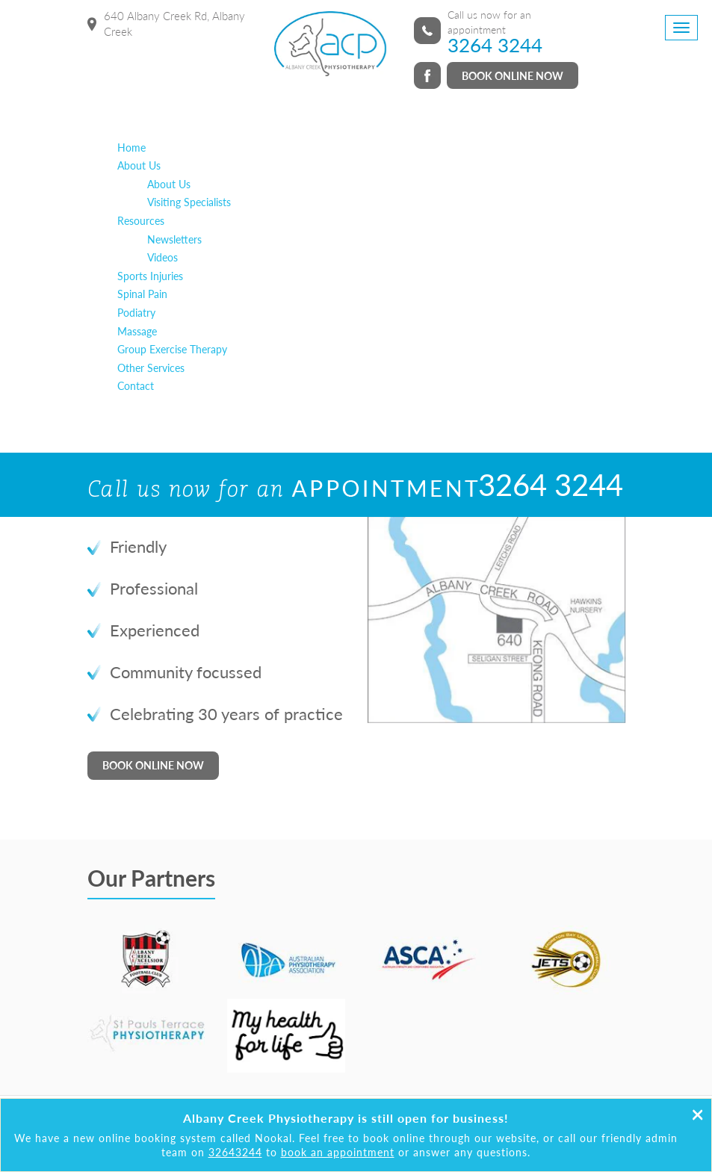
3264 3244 (495, 45)
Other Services (151, 368)
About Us (139, 166)
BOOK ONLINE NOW (513, 75)
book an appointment (337, 1152)
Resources (140, 221)
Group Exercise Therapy (172, 350)
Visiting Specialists (189, 202)
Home (131, 147)
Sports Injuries (150, 276)
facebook (430, 77)
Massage (137, 331)
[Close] (697, 1110)
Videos (162, 258)
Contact (135, 386)
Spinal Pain (142, 294)
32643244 (235, 1152)
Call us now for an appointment (490, 22)
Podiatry (136, 313)
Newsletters (174, 239)
